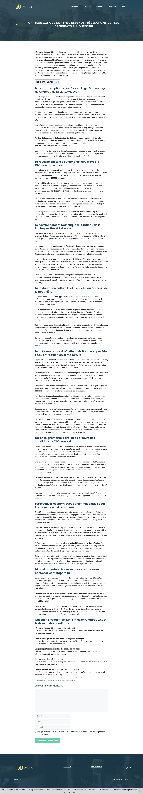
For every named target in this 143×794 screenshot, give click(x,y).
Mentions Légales (117, 779)
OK (73, 792)
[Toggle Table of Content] (56, 82)
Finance (88, 7)
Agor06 (80, 280)
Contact (127, 779)
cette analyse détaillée (81, 156)
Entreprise (75, 7)
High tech (113, 7)
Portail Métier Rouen (96, 493)
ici (36, 219)
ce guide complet (48, 564)
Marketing (100, 7)
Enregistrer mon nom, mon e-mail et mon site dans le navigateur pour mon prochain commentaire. (71, 733)
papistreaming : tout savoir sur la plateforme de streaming (56, 680)
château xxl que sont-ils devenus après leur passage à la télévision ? (59, 678)
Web (123, 7)
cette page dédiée (65, 414)
